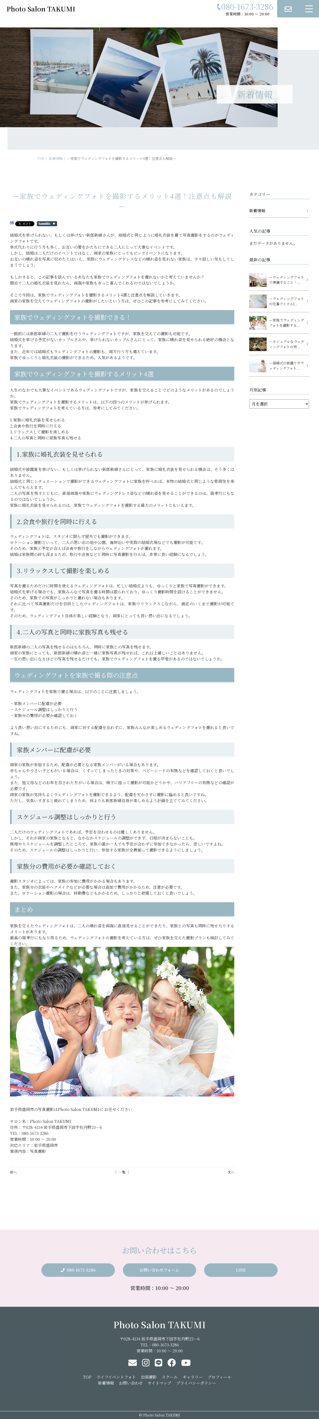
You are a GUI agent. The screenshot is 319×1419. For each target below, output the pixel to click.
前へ (13, 1172)
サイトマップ (159, 1383)
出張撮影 (149, 1377)
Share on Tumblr (47, 223)
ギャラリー (193, 1377)
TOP (41, 158)
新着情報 (56, 158)
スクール (170, 1377)
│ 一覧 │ (122, 1172)
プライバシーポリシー (196, 1383)
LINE (241, 1270)
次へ (230, 1172)
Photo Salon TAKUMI (159, 1324)
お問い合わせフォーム (159, 1270)
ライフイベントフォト (116, 1377)
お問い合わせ (131, 1383)
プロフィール (219, 1377)
